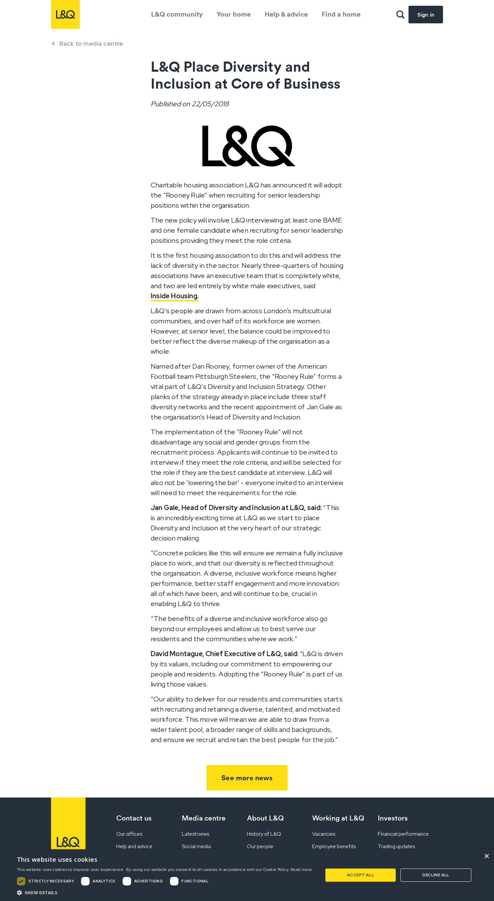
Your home (234, 14)
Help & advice (286, 14)
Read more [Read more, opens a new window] (301, 869)
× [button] (486, 856)
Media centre (204, 818)
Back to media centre (91, 43)
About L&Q (265, 818)
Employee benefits (334, 846)
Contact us (134, 818)
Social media (196, 846)
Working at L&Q (338, 818)
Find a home (341, 14)
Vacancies (323, 834)
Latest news (195, 834)
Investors (393, 818)
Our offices (129, 834)
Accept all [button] (360, 875)
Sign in (425, 14)
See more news (247, 777)
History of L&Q (264, 834)
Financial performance (403, 834)
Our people (260, 846)
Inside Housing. (175, 296)
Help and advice (134, 846)
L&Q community (177, 14)
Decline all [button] (435, 875)
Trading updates (396, 846)
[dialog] (247, 875)
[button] (164, 892)
